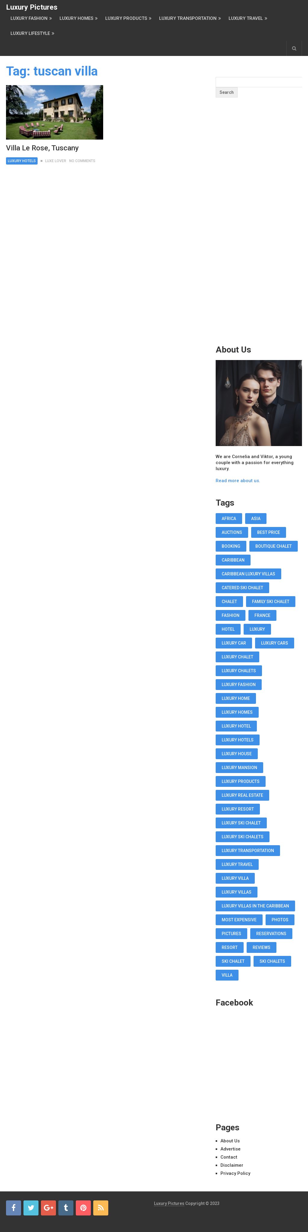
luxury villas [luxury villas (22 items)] (236, 892)
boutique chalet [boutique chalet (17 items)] (273, 546)
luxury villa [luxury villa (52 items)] (235, 878)
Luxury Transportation (188, 18)
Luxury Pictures (31, 7)
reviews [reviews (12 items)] (261, 947)
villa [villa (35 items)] (227, 975)
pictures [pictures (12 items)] (231, 933)
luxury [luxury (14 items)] (257, 629)
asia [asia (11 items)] (255, 518)
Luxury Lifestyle (30, 33)
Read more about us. (238, 480)
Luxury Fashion (29, 18)
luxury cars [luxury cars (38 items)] (274, 643)
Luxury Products (126, 18)
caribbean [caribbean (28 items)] (233, 560)
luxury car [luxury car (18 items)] (234, 643)
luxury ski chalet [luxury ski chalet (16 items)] (241, 823)
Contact (228, 1157)
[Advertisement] (261, 233)
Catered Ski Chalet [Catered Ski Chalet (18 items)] (242, 587)
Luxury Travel (246, 18)
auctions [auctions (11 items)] (232, 532)
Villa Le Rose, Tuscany (42, 148)
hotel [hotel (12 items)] (228, 629)
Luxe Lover (55, 161)
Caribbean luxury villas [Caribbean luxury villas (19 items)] (248, 573)
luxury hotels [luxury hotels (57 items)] (238, 740)
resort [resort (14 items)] (230, 947)
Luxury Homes (76, 18)
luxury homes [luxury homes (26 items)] (237, 712)
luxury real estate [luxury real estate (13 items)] (242, 795)
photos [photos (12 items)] (280, 919)
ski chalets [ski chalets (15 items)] (272, 961)
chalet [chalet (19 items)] (229, 601)
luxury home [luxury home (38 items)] (236, 698)
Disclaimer (231, 1165)
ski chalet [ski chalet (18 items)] (233, 961)
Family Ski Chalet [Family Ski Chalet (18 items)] (270, 601)
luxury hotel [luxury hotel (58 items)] (236, 726)
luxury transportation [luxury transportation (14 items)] (248, 850)
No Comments (82, 161)
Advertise (230, 1149)
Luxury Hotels (22, 161)
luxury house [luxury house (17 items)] (237, 753)
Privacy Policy (235, 1173)
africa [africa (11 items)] (229, 518)
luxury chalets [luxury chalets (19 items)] (239, 670)
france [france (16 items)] (262, 615)
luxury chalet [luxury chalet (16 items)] (237, 656)
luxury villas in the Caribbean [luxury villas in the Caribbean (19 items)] (255, 906)
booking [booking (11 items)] (231, 546)
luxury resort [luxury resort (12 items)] (238, 809)
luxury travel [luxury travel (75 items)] (237, 864)
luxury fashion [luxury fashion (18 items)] (239, 684)
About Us (230, 1141)
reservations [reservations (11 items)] (271, 933)
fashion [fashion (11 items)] (230, 615)
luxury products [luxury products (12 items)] (241, 781)
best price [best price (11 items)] (268, 532)
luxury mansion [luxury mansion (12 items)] (239, 767)
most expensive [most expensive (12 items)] (239, 919)
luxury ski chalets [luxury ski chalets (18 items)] (242, 836)
